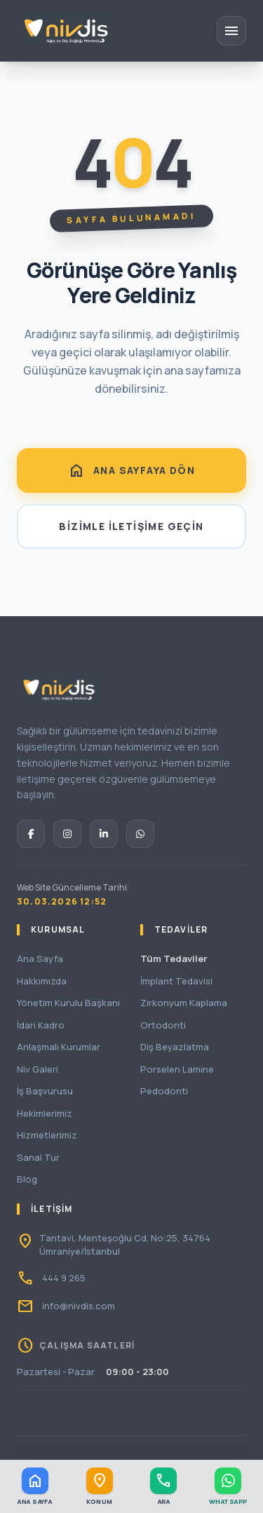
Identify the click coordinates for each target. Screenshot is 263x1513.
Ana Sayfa (40, 958)
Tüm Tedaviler (174, 958)
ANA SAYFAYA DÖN (131, 470)
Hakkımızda (42, 981)
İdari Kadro (41, 1025)
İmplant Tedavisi (176, 981)
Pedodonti (164, 1091)
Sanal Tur (38, 1157)
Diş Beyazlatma (174, 1046)
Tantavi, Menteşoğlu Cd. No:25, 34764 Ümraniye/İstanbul (124, 1245)
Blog (27, 1179)
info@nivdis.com (78, 1305)
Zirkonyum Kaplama (183, 1002)
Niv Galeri (37, 1069)
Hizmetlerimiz (47, 1135)
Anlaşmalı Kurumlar (58, 1046)
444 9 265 (64, 1277)
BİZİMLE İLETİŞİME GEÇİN (131, 526)
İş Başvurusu (45, 1091)
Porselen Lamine (177, 1069)
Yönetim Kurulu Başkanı (68, 1002)
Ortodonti (163, 1025)
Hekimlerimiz (44, 1113)
